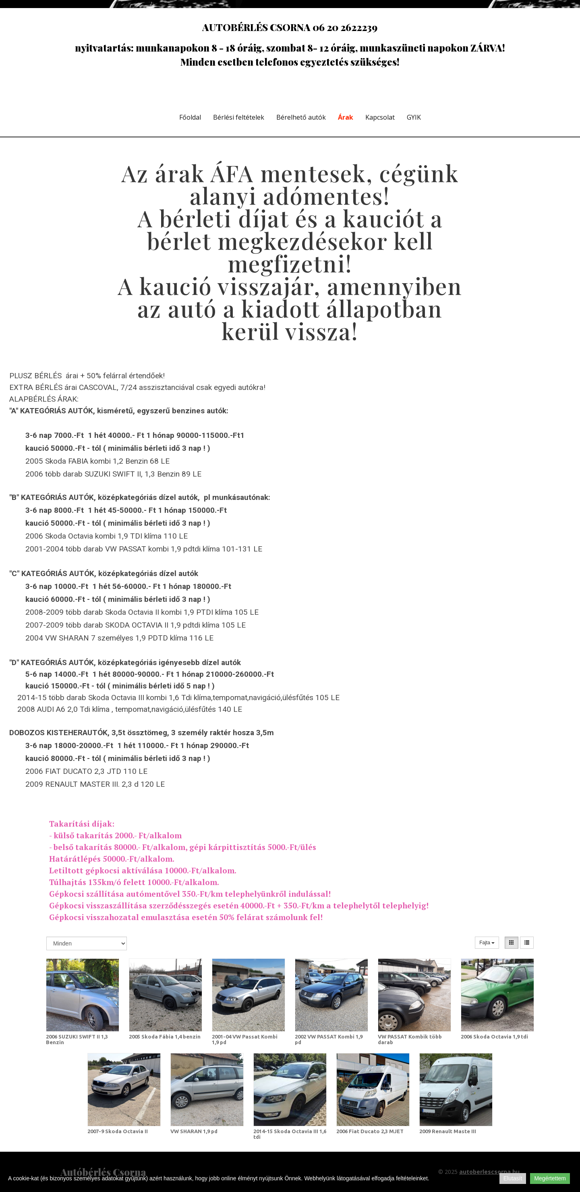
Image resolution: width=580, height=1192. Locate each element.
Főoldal (190, 117)
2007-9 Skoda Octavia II (117, 1131)
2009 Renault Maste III (447, 1131)
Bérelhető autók (301, 117)
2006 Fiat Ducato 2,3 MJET (370, 1131)
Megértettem (550, 1178)
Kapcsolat (380, 117)
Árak (345, 117)
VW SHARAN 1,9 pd (194, 1131)
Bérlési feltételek (238, 117)
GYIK (414, 117)
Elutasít (512, 1178)
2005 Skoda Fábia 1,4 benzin (165, 1036)
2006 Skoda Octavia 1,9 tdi (494, 1036)
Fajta (487, 942)
